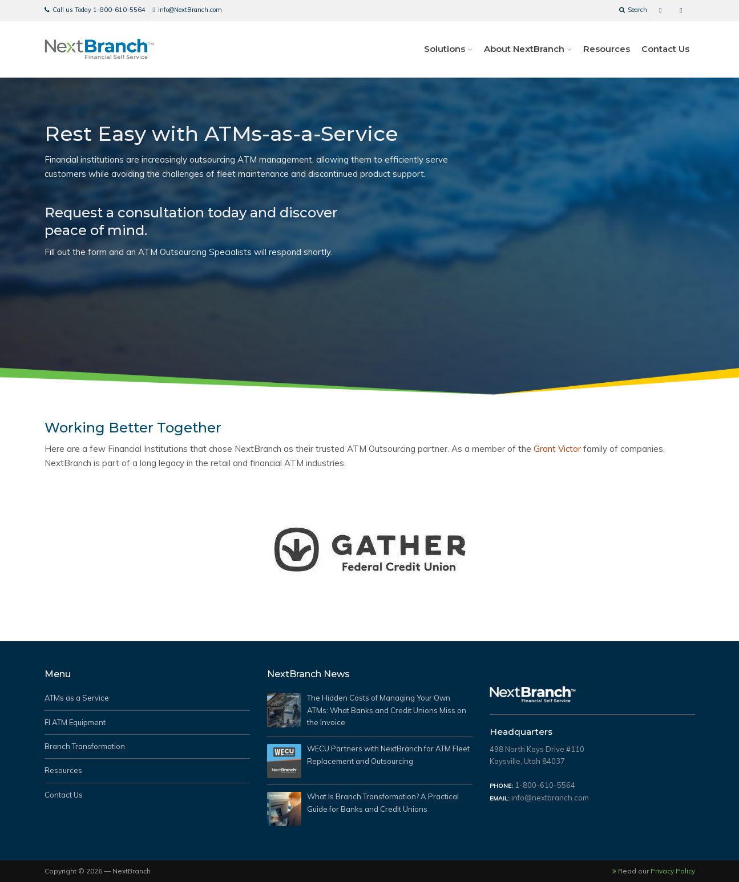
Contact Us (665, 48)
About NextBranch (524, 48)
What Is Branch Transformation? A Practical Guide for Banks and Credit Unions (383, 803)
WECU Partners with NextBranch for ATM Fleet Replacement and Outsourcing (388, 755)
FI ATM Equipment (75, 722)
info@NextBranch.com (187, 10)
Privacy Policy (673, 871)
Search (633, 10)
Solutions (444, 48)
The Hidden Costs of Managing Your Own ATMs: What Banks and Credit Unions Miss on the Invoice (386, 710)
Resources (606, 48)
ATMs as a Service (77, 697)
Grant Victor (557, 448)
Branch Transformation (85, 746)
